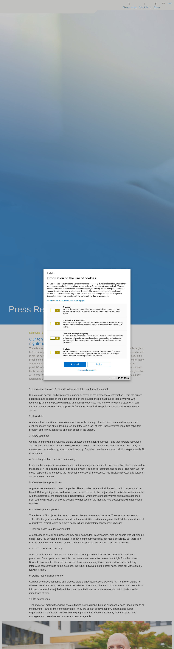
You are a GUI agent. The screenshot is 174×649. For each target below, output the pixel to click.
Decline (99, 364)
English (51, 273)
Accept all (75, 364)
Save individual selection (87, 370)
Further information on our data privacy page (65, 300)
